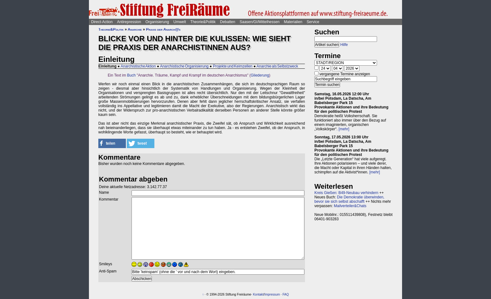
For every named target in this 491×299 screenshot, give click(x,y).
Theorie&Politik (203, 22)
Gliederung (260, 75)
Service (313, 22)
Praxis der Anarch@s (163, 29)
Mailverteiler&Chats (350, 206)
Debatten (227, 22)
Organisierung (157, 22)
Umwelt (179, 22)
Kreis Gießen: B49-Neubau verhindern (346, 193)
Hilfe (344, 44)
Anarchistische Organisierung (184, 66)
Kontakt (258, 294)
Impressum (272, 294)
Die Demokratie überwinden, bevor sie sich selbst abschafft (349, 199)
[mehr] (344, 129)
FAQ (285, 294)
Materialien (293, 22)
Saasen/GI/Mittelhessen (259, 22)
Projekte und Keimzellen (232, 66)
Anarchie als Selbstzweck (277, 66)
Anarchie (135, 29)
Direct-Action (102, 22)
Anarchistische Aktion (138, 66)
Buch (131, 75)
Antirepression (129, 22)
